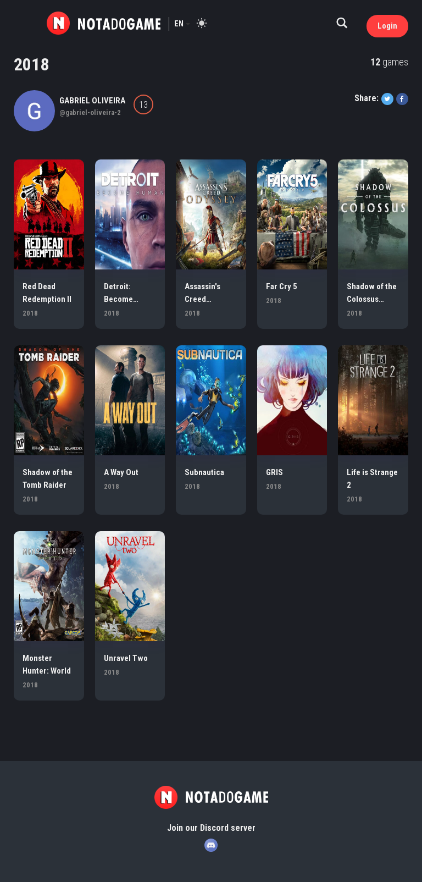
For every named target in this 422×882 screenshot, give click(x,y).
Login (387, 26)
